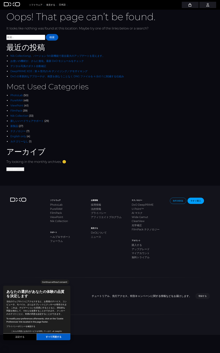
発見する (51, 5)
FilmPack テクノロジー (146, 229)
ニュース (96, 236)
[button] (5, 349)
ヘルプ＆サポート (60, 236)
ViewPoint (17, 105)
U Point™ (138, 208)
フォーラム (56, 241)
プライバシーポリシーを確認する (20, 326)
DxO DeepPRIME (143, 204)
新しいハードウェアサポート (27, 120)
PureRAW (16, 100)
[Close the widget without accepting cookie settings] (54, 282)
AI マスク (137, 212)
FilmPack (16, 110)
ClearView (138, 221)
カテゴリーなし (19, 141)
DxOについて (99, 232)
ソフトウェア (36, 5)
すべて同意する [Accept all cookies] (53, 337)
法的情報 (96, 208)
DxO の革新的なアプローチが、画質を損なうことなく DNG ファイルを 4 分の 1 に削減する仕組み (67, 76)
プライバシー (98, 212)
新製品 (14, 126)
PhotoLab (16, 95)
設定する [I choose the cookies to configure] (20, 337)
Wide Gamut (140, 217)
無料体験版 (178, 200)
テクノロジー (18, 131)
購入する (137, 245)
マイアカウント (141, 253)
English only (18, 136)
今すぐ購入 (196, 200)
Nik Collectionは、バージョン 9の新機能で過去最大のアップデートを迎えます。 (57, 55)
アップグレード (141, 249)
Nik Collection (19, 115)
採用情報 (96, 204)
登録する (202, 296)
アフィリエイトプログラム (106, 217)
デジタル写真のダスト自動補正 (28, 66)
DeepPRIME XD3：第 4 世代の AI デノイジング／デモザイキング (49, 71)
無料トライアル (141, 257)
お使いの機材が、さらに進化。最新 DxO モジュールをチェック (47, 61)
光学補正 (137, 225)
